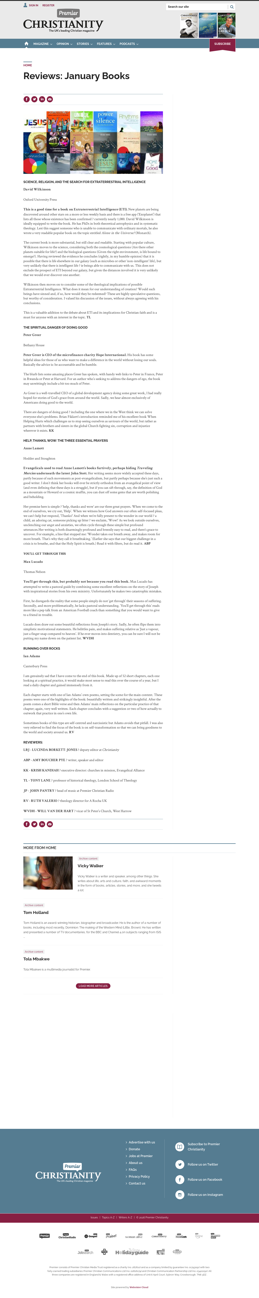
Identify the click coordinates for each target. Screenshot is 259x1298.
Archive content (88, 858)
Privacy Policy (139, 1176)
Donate (134, 1149)
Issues (94, 1217)
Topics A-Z (108, 1217)
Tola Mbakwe (36, 959)
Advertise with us (142, 1142)
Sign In (33, 5)
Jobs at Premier (141, 1156)
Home (27, 65)
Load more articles (93, 986)
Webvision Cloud (139, 1287)
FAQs (133, 1170)
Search (232, 7)
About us (135, 1163)
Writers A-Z (125, 1217)
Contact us (137, 1183)
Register (48, 5)
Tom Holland (36, 912)
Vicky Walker (90, 865)
